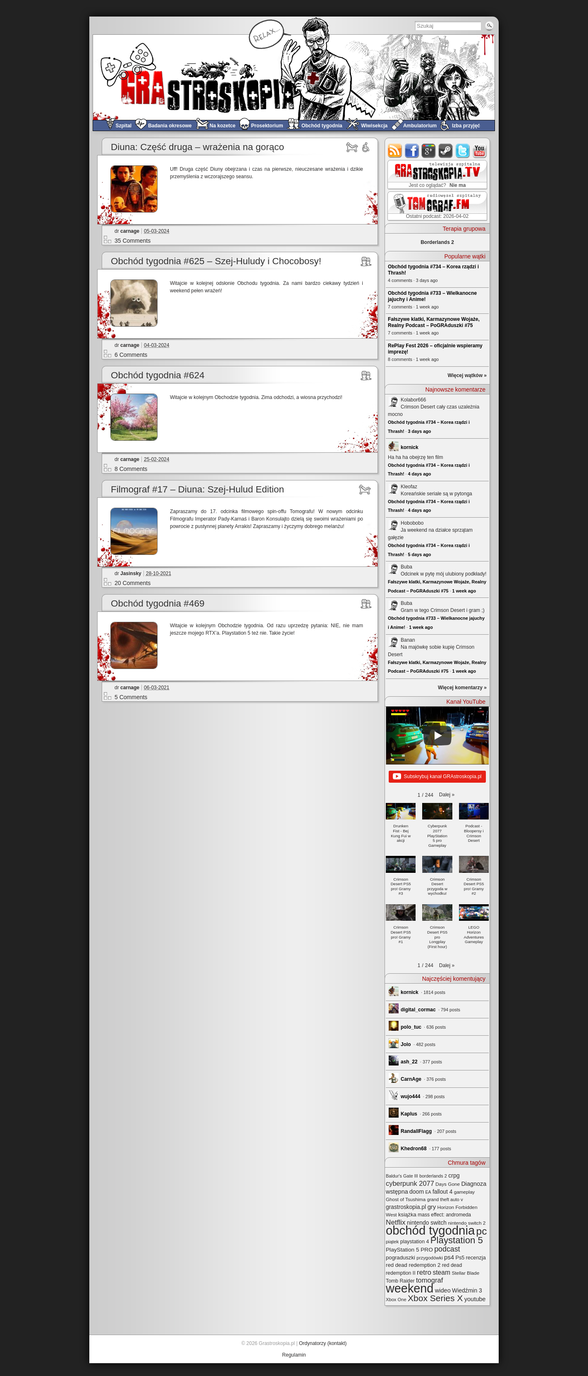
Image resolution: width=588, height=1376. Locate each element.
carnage (129, 231)
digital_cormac (418, 1010)
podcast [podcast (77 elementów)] (447, 1249)
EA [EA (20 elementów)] (428, 1192)
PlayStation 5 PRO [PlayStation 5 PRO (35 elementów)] (409, 1250)
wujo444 (410, 1096)
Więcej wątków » (467, 375)
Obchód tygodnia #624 (157, 375)
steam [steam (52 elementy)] (441, 1272)
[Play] (437, 735)
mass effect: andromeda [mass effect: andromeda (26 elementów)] (444, 1215)
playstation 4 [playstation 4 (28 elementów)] (414, 1242)
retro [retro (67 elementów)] (424, 1272)
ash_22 (409, 1062)
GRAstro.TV (436, 175)
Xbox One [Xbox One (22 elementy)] (396, 1299)
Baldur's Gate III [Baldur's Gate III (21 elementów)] (402, 1175)
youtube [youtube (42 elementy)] (475, 1299)
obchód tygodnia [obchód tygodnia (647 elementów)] (430, 1230)
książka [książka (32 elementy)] (407, 1214)
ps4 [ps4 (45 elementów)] (449, 1257)
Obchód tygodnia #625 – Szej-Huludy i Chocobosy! (216, 261)
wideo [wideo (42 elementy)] (443, 1290)
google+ (429, 150)
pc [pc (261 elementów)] (481, 1231)
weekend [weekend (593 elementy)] (409, 1288)
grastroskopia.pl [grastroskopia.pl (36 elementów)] (406, 1207)
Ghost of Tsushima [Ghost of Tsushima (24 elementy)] (405, 1199)
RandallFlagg (416, 1131)
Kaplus (409, 1114)
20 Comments (133, 583)
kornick (409, 447)
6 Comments (131, 354)
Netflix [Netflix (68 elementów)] (396, 1222)
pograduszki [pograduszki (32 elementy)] (400, 1257)
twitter (463, 150)
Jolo (406, 1044)
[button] (447, 794)
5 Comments (131, 697)
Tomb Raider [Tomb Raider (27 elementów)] (400, 1281)
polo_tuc (411, 1027)
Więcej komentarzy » (462, 687)
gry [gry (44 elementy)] (432, 1207)
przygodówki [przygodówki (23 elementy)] (429, 1257)
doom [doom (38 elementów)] (416, 1191)
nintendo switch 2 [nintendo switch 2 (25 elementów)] (466, 1223)
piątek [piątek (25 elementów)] (392, 1241)
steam (446, 150)
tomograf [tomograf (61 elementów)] (429, 1280)
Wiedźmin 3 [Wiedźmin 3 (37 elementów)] (467, 1290)
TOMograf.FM (436, 206)
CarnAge (411, 1079)
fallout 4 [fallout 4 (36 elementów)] (442, 1192)
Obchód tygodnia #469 (157, 603)
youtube (480, 150)
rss (395, 150)
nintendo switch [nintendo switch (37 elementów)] (427, 1222)
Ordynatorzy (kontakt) (323, 1343)
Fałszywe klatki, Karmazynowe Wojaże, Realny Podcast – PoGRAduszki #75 (434, 322)
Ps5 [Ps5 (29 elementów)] (459, 1258)
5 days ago (419, 554)
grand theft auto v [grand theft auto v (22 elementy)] (445, 1199)
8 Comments (131, 469)
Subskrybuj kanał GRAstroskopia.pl (437, 777)
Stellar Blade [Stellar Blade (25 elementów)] (465, 1273)
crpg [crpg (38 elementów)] (453, 1175)
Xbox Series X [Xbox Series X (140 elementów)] (435, 1298)
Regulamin (294, 1355)
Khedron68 (414, 1148)
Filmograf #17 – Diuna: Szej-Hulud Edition (197, 489)
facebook (412, 150)
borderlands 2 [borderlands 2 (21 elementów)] (433, 1175)
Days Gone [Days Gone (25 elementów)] (447, 1184)
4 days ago (419, 473)
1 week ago (464, 590)
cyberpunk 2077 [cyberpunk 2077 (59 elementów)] (410, 1183)
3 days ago (419, 431)
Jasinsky (130, 573)
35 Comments (133, 240)
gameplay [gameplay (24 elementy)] (464, 1191)
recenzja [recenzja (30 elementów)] (476, 1257)
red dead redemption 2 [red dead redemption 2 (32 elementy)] (413, 1265)
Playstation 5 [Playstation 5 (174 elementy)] (456, 1240)
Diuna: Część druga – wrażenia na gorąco (197, 147)
